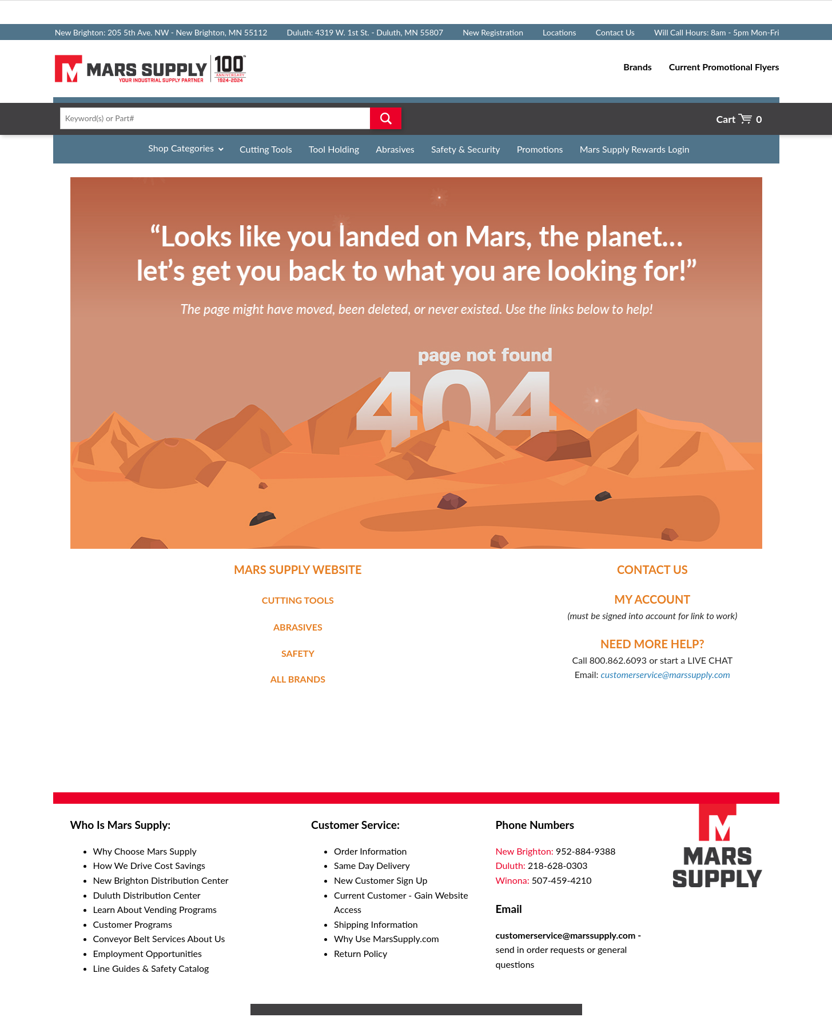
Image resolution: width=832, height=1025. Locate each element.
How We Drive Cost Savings (149, 865)
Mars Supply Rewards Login (635, 148)
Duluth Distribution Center (147, 895)
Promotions (540, 148)
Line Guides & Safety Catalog (151, 968)
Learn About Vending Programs (155, 909)
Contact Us (615, 32)
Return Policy (360, 953)
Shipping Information (376, 924)
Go (385, 118)
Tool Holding (334, 148)
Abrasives (395, 148)
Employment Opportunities (147, 953)
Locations (559, 32)
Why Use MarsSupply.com (386, 938)
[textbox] (227, 118)
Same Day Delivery (372, 865)
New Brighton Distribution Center (161, 880)
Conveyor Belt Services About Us (159, 938)
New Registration (493, 32)
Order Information (370, 850)
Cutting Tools (266, 148)
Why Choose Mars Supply (145, 850)
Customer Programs (132, 924)
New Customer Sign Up (380, 880)
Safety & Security (465, 148)
